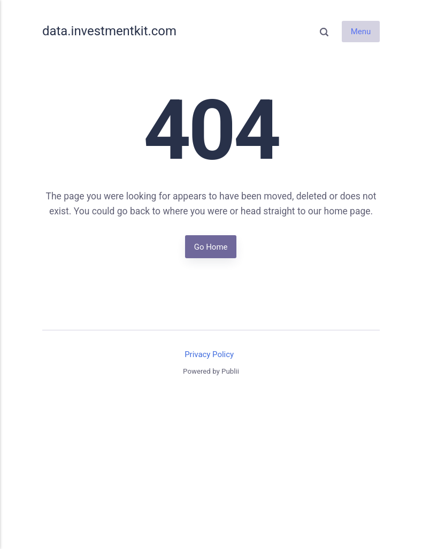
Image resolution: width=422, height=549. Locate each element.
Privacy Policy (209, 354)
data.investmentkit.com (109, 31)
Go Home (211, 246)
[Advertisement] (211, 470)
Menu (361, 31)
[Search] (324, 31)
